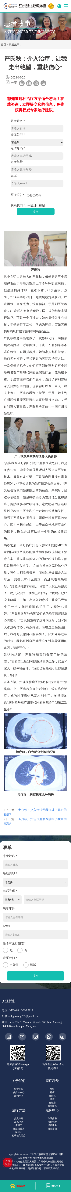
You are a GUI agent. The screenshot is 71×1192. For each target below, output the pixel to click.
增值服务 (52, 1125)
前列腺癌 (52, 1106)
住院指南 (52, 1118)
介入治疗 (18, 1118)
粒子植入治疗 (19, 1135)
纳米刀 (18, 1132)
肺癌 (52, 1089)
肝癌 (52, 1092)
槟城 (41, 205)
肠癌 (52, 1099)
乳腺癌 (52, 1096)
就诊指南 (52, 1128)
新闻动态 (18, 1096)
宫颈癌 (52, 1102)
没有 (37, 195)
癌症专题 (18, 1089)
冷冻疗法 (18, 1122)
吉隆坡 (31, 205)
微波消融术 (18, 1128)
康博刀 (18, 1125)
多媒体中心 (18, 1092)
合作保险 (52, 1122)
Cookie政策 (47, 1157)
